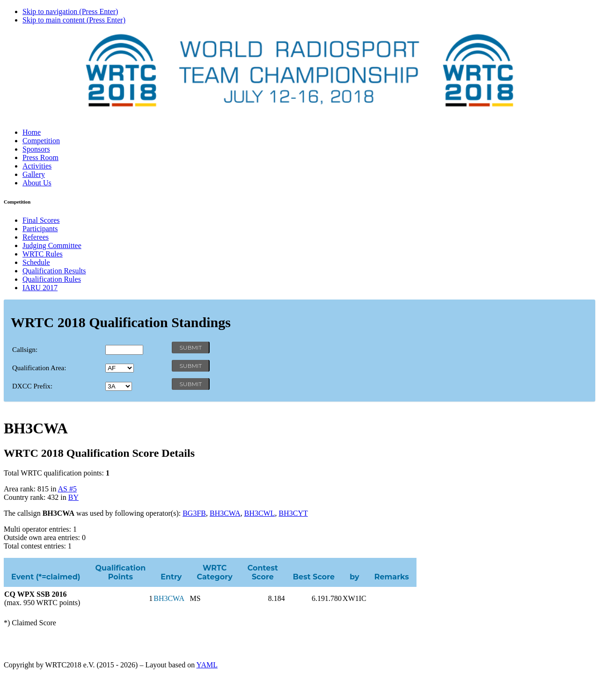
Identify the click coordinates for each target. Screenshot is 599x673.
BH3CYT (293, 513)
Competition (41, 141)
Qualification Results (54, 271)
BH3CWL (259, 513)
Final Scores (41, 220)
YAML (207, 665)
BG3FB (194, 513)
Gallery (33, 174)
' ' (119, 368)
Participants (40, 229)
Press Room (40, 157)
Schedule (36, 262)
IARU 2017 (40, 288)
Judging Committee (51, 245)
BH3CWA (225, 513)
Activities (36, 166)
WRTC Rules (42, 254)
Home (31, 132)
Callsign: (24, 349)
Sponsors (36, 149)
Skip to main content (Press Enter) (73, 20)
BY (73, 497)
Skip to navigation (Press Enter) (70, 11)
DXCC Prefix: (32, 386)
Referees (35, 237)
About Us (36, 183)
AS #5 (67, 489)
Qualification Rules (51, 279)
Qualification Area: (39, 368)
